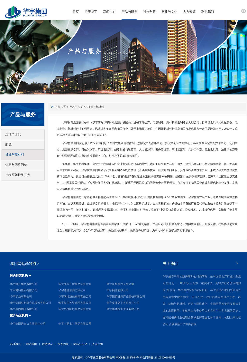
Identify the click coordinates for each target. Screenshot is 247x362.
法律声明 (97, 343)
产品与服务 (76, 106)
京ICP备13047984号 (127, 357)
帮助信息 (47, 343)
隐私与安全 (80, 343)
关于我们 (170, 263)
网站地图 (31, 343)
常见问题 (63, 343)
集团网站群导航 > (24, 263)
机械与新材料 (95, 106)
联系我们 (15, 343)
